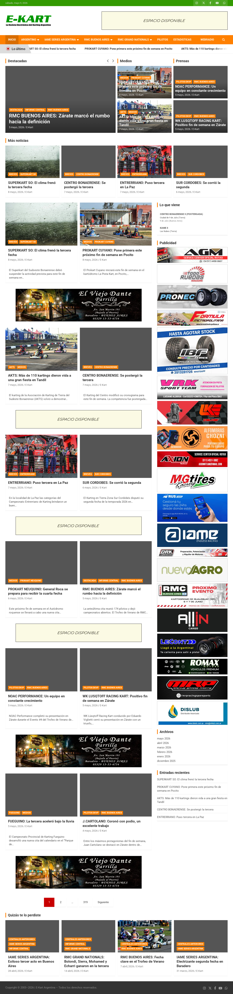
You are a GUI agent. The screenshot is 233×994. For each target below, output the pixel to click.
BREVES (13, 174)
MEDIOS (124, 78)
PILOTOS (162, 39)
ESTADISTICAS (182, 39)
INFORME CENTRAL (35, 110)
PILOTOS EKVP (183, 81)
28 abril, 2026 (15, 970)
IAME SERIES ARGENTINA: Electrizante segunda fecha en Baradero (200, 961)
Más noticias (18, 140)
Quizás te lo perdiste (24, 915)
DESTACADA (16, 110)
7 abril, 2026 (127, 966)
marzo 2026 (164, 747)
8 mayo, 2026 (126, 94)
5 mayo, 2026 (16, 127)
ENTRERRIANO (139, 174)
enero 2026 (163, 756)
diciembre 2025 (166, 761)
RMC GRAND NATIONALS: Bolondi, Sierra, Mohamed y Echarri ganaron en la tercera (86, 961)
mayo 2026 (163, 738)
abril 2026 (163, 743)
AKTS (123, 112)
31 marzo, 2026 (185, 970)
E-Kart (29, 127)
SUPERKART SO (28, 174)
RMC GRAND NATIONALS (133, 39)
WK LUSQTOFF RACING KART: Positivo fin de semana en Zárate (200, 123)
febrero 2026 (164, 752)
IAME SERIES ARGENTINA (60, 39)
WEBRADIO (207, 39)
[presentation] (107, 60)
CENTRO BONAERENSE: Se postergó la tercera (85, 185)
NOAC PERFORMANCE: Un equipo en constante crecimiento (200, 88)
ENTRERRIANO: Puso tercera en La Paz (38, 483)
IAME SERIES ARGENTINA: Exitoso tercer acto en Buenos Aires (31, 961)
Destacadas (17, 61)
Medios (126, 61)
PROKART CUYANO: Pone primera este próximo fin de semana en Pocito (136, 48)
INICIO (12, 39)
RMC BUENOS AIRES (96, 39)
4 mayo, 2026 (90, 830)
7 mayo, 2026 (126, 129)
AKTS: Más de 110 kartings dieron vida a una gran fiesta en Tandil (143, 121)
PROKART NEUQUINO (30, 580)
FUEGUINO (14, 813)
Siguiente (103, 902)
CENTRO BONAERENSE (87, 174)
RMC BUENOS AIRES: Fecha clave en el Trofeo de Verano (142, 959)
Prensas (182, 61)
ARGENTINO (28, 39)
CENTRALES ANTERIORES (22, 939)
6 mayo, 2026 (183, 192)
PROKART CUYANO (140, 78)
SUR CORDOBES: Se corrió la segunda (112, 483)
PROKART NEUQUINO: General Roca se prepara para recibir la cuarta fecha (38, 591)
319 (85, 902)
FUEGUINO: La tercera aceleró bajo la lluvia (41, 821)
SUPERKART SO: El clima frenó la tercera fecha (54, 48)
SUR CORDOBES (196, 174)
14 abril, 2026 (71, 970)
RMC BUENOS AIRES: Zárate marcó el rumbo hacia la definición (112, 591)
